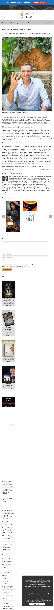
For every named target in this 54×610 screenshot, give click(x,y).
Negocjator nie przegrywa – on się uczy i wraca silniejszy (8, 487)
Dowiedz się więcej (39, 3)
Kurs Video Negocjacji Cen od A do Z (8, 381)
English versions (7, 560)
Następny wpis (44, 165)
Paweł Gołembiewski (15, 169)
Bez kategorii (6, 554)
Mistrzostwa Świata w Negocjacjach (8, 582)
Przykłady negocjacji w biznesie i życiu (8, 602)
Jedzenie (5, 563)
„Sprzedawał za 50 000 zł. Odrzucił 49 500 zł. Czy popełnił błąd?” (8, 495)
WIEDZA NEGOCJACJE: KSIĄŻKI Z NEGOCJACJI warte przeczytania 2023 (8, 525)
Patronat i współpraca (6, 587)
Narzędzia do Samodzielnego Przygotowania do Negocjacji (8, 327)
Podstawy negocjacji (8, 591)
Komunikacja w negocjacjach (7, 567)
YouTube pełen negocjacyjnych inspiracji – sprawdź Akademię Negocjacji (8, 479)
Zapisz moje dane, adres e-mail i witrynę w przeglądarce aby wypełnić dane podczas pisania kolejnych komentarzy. (24, 261)
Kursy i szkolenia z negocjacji (7, 578)
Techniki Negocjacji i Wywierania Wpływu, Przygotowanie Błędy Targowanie (8, 297)
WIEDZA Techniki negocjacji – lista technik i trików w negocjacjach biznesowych (7, 541)
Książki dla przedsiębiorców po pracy (8, 572)
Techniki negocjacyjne (6, 607)
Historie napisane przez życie (8, 355)
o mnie (22, 187)
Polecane (5, 594)
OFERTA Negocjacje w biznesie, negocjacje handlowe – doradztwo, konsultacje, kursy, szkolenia (8, 509)
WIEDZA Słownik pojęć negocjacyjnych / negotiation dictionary (8, 533)
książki (47, 19)
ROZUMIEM (37, 604)
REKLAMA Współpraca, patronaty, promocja (8, 518)
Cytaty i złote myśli (7, 557)
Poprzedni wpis (9, 165)
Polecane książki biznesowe (7, 598)
